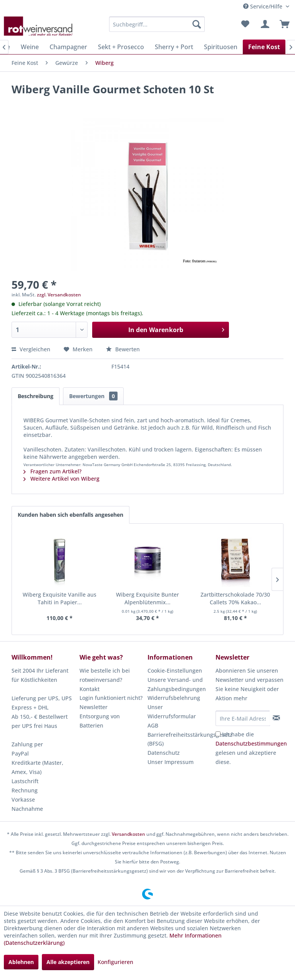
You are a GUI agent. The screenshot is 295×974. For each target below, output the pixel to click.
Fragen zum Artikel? (52, 471)
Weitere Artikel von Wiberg (61, 478)
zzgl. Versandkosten (59, 294)
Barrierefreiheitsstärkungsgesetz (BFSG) (180, 739)
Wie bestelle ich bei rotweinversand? (105, 675)
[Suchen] (197, 24)
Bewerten (123, 349)
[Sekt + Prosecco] (121, 47)
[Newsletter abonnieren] (276, 718)
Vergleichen (31, 349)
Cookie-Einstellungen (175, 670)
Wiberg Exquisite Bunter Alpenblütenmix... (147, 598)
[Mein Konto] (264, 24)
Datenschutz (164, 752)
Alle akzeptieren (67, 962)
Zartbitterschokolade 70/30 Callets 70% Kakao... (235, 598)
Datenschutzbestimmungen (251, 743)
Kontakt (89, 689)
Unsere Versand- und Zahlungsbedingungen (177, 684)
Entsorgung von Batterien (100, 721)
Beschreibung (35, 396)
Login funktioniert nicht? (111, 697)
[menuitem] (157, 24)
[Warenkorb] (282, 24)
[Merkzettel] (245, 24)
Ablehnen (21, 962)
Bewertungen (93, 396)
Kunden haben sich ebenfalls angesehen (70, 514)
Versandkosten (128, 834)
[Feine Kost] (264, 47)
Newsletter (94, 707)
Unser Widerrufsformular (172, 711)
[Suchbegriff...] (157, 24)
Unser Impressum (171, 762)
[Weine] (29, 47)
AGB (153, 725)
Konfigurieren (115, 962)
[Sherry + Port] (174, 47)
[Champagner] (68, 47)
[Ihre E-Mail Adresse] (242, 718)
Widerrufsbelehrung (174, 697)
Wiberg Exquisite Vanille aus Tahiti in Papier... (59, 598)
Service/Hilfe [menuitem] (263, 6)
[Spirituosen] (221, 47)
